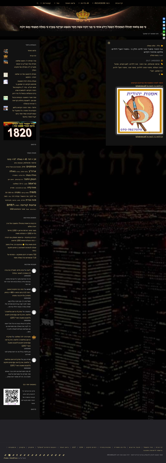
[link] (37, 3)
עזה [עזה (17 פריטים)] (9, 196)
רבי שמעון (158, 71)
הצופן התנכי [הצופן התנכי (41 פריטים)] (30, 179)
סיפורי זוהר (132, 67)
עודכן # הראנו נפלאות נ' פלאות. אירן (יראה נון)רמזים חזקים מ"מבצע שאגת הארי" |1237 (18, 315)
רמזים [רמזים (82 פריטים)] (10, 204)
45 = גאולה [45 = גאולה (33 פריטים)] (22, 159)
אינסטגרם (12, 447)
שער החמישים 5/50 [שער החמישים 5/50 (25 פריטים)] (17, 209)
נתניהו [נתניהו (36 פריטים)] (17, 192)
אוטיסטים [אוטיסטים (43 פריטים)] (31, 166)
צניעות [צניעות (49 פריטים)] (32, 204)
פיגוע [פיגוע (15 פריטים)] (18, 200)
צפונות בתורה (105, 447)
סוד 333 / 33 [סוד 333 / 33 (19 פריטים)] (9, 192)
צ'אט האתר (32, 50)
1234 (81, 447)
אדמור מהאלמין (153, 64)
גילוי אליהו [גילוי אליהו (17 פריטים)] (22, 175)
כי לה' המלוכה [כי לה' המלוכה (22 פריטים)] (18, 184)
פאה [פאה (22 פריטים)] (5, 196)
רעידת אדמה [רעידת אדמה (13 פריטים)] (33, 209)
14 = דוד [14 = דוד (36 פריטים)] (32, 159)
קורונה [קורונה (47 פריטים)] (24, 205)
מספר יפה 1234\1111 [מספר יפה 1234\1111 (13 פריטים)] (21, 187)
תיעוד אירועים (134, 447)
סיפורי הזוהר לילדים (144, 67)
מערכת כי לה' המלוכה (23, 337)
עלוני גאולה (151, 46)
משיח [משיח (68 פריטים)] (33, 192)
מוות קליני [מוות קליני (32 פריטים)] (31, 187)
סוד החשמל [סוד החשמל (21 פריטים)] (24, 196)
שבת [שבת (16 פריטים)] (27, 209)
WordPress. (10, 458)
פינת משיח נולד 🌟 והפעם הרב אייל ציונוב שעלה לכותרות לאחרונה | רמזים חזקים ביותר (21, 248)
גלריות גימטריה (120, 447)
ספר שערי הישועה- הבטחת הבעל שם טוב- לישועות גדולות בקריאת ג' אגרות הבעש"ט (24, 100)
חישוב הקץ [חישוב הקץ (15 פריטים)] (11, 179)
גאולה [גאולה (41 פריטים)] (12, 171)
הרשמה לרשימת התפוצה (153, 450)
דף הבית (33, 56)
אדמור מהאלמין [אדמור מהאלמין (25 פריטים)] (30, 163)
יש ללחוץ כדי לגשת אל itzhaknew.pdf (149, 86)
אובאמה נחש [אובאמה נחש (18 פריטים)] (18, 163)
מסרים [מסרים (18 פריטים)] (12, 188)
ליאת (29, 270)
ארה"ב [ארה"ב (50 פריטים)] (32, 171)
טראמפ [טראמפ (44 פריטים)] (32, 183)
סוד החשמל (148, 447)
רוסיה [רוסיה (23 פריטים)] (17, 205)
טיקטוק (22, 447)
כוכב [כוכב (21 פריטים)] (25, 184)
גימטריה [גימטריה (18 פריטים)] (15, 175)
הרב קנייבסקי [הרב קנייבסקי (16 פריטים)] (19, 179)
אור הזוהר (142, 64)
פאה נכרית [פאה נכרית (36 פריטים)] (31, 200)
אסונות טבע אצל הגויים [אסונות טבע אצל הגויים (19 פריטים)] (13, 167)
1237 (74, 447)
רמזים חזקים (91, 447)
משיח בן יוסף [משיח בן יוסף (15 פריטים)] (25, 192)
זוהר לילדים (134, 64)
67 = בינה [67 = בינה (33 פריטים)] (11, 159)
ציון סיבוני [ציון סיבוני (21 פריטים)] (8, 200)
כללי (158, 46)
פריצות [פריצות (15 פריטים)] (14, 200)
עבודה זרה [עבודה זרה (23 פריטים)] (16, 196)
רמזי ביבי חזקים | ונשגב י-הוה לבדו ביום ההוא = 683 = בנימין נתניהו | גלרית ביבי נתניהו (18, 292)
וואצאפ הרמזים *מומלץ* (46, 447)
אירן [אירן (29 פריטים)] (23, 167)
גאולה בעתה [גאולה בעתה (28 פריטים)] (31, 175)
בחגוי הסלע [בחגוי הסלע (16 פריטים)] (24, 171)
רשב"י (152, 71)
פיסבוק (31, 447)
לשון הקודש (124, 64)
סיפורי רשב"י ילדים (120, 67)
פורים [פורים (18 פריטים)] (23, 200)
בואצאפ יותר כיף (29, 384)
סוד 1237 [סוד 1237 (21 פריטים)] (33, 196)
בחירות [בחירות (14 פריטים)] (18, 171)
